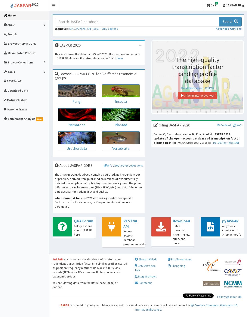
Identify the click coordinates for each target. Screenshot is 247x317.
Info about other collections (123, 165)
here (120, 58)
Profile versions (179, 259)
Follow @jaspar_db (229, 297)
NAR (237, 125)
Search (230, 21)
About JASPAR (146, 259)
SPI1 (72, 29)
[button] (53, 5)
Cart (212, 4)
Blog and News (146, 276)
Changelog (176, 266)
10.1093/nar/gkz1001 (226, 143)
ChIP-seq (92, 29)
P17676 (81, 29)
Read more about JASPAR (197, 88)
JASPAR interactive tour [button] (197, 95)
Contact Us (143, 283)
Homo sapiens (109, 29)
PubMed (224, 125)
